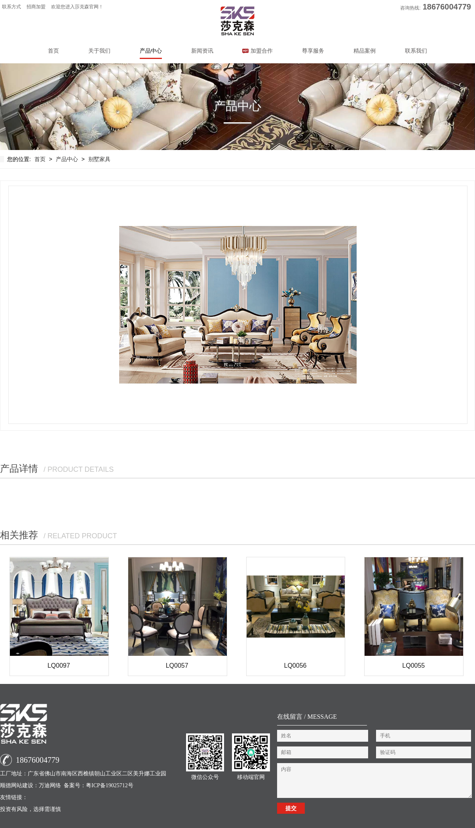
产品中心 (67, 159)
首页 (53, 50)
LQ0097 (59, 665)
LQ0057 (177, 665)
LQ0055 (413, 665)
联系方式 (11, 6)
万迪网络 (50, 785)
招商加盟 (36, 6)
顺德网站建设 (16, 785)
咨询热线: (436, 8)
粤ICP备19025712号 (109, 785)
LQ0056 (295, 665)
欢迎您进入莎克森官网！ (77, 6)
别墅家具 (99, 159)
